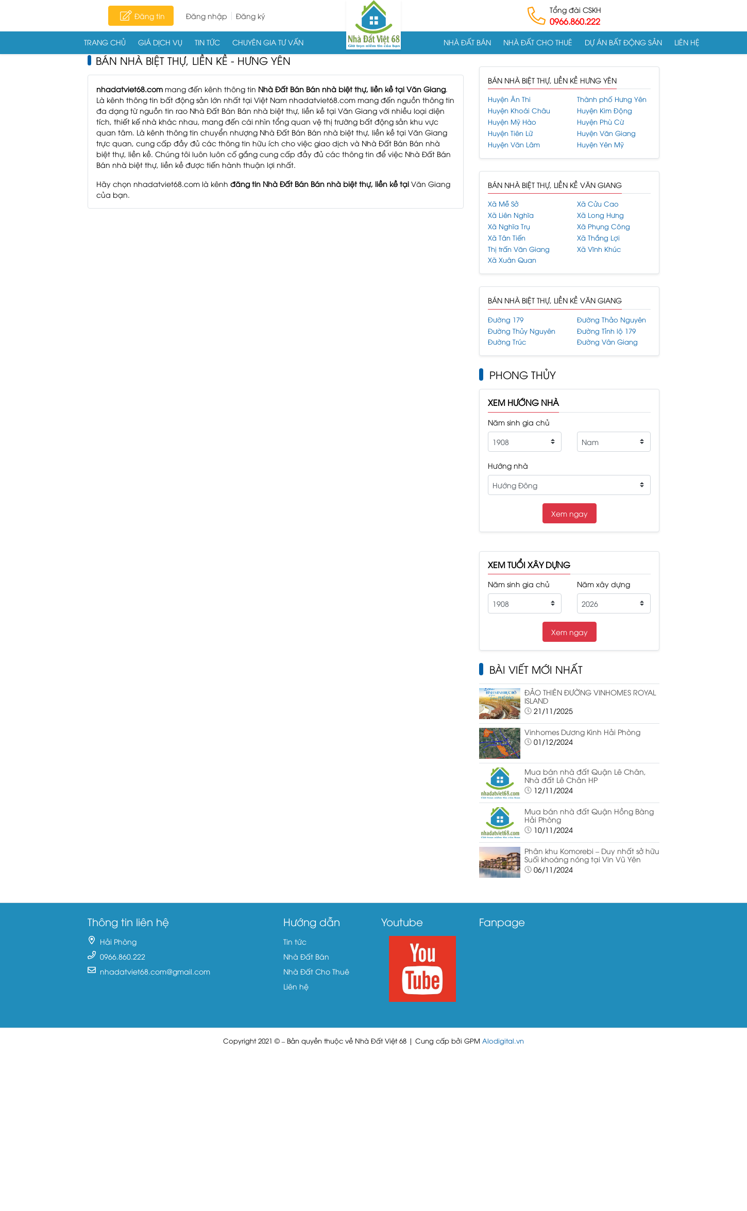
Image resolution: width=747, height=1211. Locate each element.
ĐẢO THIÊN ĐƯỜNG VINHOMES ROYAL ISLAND (590, 696)
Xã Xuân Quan (512, 259)
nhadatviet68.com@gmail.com (155, 971)
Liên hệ (687, 42)
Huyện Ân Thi (509, 99)
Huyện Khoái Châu (519, 110)
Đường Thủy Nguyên (521, 331)
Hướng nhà (508, 465)
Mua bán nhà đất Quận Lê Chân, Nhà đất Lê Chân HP (585, 775)
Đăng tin (141, 15)
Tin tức (207, 42)
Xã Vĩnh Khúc (599, 249)
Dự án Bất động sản (623, 42)
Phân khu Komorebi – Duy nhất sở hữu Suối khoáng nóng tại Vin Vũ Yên (591, 855)
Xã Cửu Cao (598, 203)
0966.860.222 (575, 21)
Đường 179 (505, 319)
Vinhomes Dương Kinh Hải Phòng (582, 732)
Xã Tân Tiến (506, 237)
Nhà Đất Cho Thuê (537, 42)
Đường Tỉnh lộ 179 (606, 331)
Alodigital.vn (503, 1040)
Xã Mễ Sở (503, 203)
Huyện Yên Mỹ (600, 144)
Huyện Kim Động (604, 110)
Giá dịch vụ (160, 42)
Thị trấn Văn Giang (519, 249)
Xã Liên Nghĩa (511, 215)
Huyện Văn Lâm (514, 144)
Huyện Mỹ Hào (512, 121)
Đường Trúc (507, 341)
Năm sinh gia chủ (519, 422)
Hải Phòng (118, 941)
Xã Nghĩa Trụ (509, 226)
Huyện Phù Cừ (600, 121)
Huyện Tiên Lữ (510, 133)
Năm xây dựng (603, 584)
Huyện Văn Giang (606, 133)
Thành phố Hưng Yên (612, 99)
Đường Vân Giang (607, 341)
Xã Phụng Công (603, 226)
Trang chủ (105, 42)
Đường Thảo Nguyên (611, 319)
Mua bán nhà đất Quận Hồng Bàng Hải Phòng (589, 815)
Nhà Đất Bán (467, 42)
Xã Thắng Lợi (598, 237)
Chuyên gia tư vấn (267, 42)
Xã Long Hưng (600, 215)
